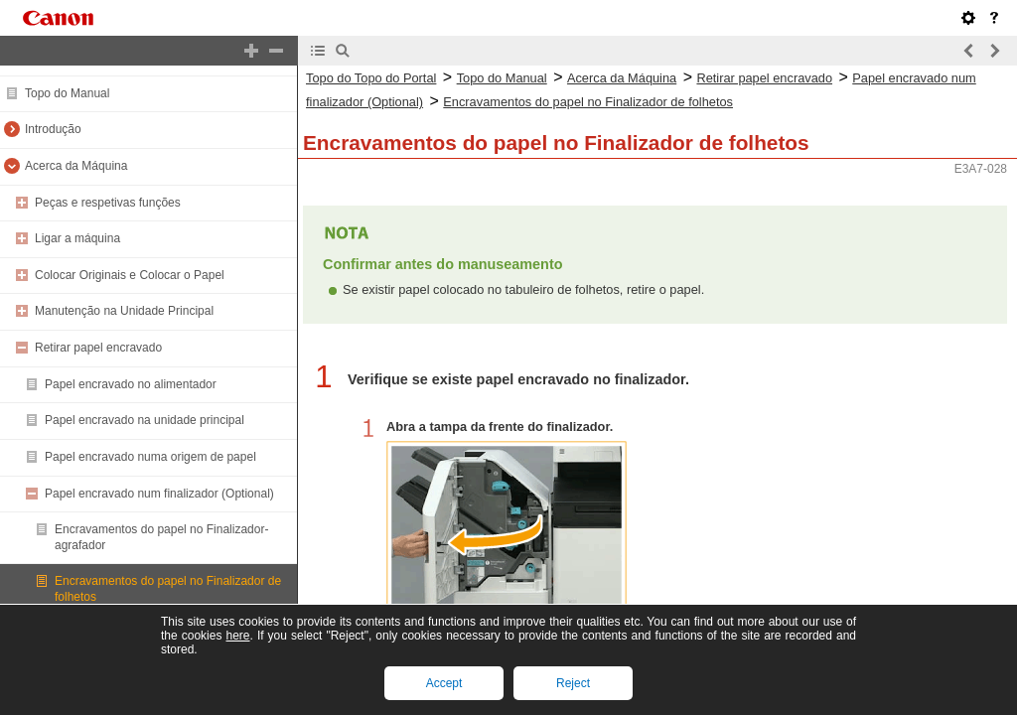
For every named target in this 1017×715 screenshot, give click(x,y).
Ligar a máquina (77, 238)
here (237, 636)
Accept (444, 683)
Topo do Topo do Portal (371, 78)
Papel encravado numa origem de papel (150, 457)
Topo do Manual (67, 93)
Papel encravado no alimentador (131, 384)
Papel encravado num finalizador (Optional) (159, 493)
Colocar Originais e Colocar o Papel (129, 275)
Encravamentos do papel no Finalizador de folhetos (588, 101)
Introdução (53, 129)
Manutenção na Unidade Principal (124, 311)
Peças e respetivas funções (108, 203)
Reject (573, 683)
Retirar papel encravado (98, 348)
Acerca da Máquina (76, 166)
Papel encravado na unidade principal (144, 420)
